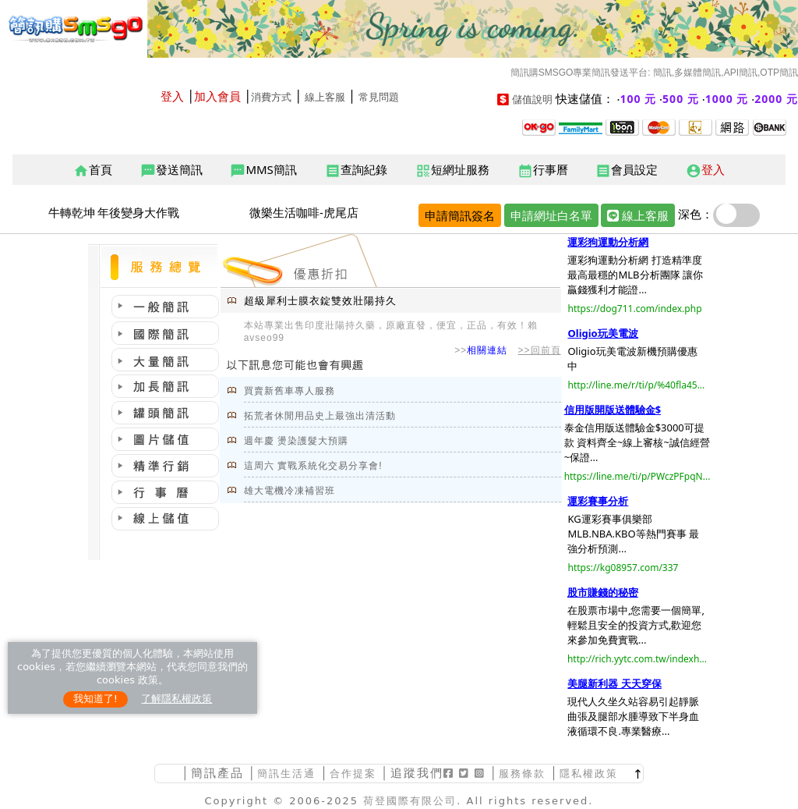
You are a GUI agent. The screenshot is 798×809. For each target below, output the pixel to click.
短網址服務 (452, 170)
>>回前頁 (539, 350)
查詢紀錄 (356, 170)
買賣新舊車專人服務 (289, 390)
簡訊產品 (217, 772)
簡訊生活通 (286, 773)
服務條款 (522, 773)
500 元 (680, 98)
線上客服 (325, 97)
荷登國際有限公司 (410, 801)
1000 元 (727, 98)
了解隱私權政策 (176, 698)
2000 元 (776, 98)
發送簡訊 (171, 170)
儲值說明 (532, 99)
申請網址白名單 (551, 215)
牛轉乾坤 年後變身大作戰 (114, 212)
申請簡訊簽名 (460, 215)
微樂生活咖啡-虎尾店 (303, 212)
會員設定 (626, 170)
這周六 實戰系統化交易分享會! (313, 465)
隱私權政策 (589, 773)
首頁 (92, 170)
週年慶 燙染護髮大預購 (296, 440)
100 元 (638, 98)
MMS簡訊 (263, 170)
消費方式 (271, 97)
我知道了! (95, 698)
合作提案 (353, 773)
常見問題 (378, 97)
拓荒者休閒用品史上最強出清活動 (320, 415)
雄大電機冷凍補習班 (289, 490)
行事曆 (542, 170)
